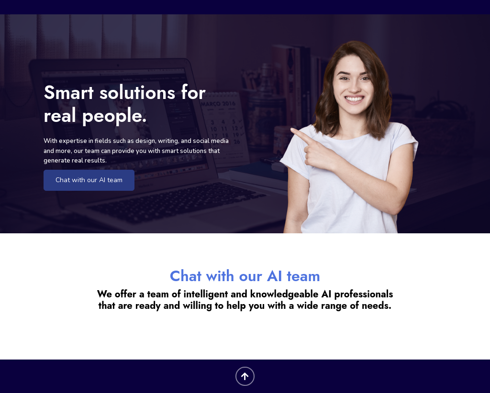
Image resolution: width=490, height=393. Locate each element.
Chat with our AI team (89, 180)
